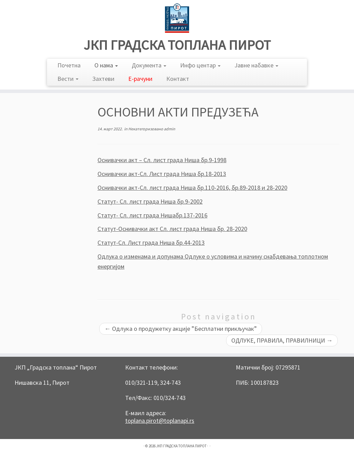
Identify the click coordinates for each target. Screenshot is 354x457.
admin (169, 128)
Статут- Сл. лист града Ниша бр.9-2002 (150, 201)
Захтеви (103, 79)
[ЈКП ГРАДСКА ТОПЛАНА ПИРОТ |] (177, 18)
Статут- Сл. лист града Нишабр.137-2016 (152, 215)
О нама (106, 65)
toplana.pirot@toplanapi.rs (159, 421)
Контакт (177, 79)
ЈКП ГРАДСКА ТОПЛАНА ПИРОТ (177, 45)
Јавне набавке (256, 65)
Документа (149, 65)
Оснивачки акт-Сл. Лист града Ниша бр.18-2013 (161, 174)
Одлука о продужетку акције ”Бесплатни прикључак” (180, 329)
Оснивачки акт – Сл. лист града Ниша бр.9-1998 (161, 160)
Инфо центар (200, 65)
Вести (67, 79)
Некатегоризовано (146, 128)
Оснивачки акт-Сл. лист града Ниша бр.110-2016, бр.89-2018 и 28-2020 (192, 188)
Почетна (69, 65)
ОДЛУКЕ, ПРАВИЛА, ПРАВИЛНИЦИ (282, 340)
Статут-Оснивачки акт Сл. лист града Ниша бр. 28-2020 (172, 229)
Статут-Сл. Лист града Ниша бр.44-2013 (151, 242)
